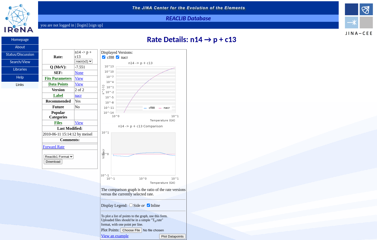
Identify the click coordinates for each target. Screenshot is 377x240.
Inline (155, 205)
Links (20, 84)
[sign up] (95, 25)
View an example (115, 236)
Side (136, 205)
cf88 (108, 57)
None (79, 73)
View (79, 78)
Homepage (20, 39)
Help (20, 77)
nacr (78, 95)
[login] (82, 25)
